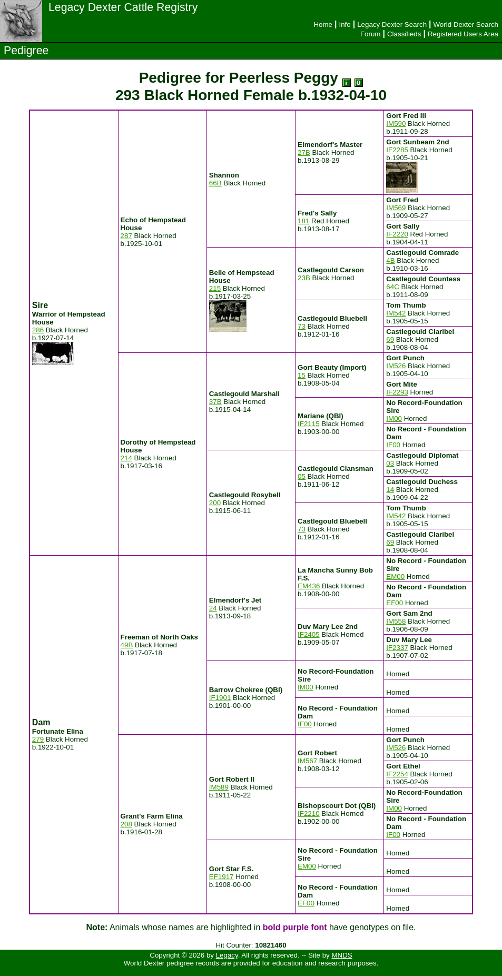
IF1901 (220, 698)
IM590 (396, 123)
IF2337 (397, 648)
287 (126, 236)
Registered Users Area (463, 34)
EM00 (395, 576)
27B (304, 152)
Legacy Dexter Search (392, 24)
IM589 (219, 787)
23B (304, 278)
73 (302, 326)
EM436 (309, 586)
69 (390, 339)
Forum (370, 34)
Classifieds (404, 34)
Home (322, 24)
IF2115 (309, 424)
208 (126, 824)
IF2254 (397, 774)
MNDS (341, 955)
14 (390, 490)
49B (127, 645)
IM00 (394, 418)
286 (38, 330)
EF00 (394, 603)
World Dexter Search (466, 24)
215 (215, 288)
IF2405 (309, 634)
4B (390, 260)
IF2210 (309, 813)
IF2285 (397, 150)
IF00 (393, 445)
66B (215, 183)
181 (303, 221)
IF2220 (397, 234)
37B (215, 402)
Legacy (227, 955)
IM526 (396, 366)
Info (344, 24)
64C (392, 287)
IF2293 (397, 392)
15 (302, 375)
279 (38, 739)
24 (213, 608)
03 (390, 463)
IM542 (396, 313)
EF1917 (221, 877)
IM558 (396, 621)
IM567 (307, 761)
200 (215, 503)
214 (126, 458)
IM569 (396, 208)
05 (302, 476)
